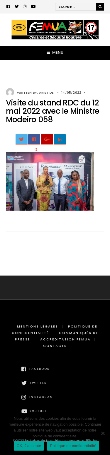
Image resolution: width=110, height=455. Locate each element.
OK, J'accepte (29, 446)
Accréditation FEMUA (65, 339)
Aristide (46, 92)
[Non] (103, 433)
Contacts (55, 345)
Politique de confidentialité (73, 446)
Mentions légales (37, 326)
